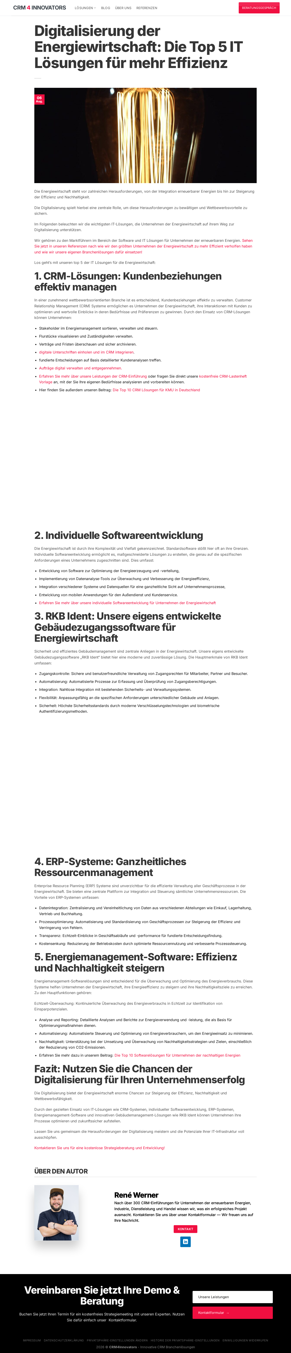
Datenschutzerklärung (64, 1340)
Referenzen (146, 8)
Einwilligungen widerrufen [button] (245, 1340)
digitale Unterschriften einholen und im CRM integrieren (86, 352)
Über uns (123, 8)
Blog (105, 8)
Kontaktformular (202, 1214)
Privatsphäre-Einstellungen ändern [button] (117, 1340)
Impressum (32, 1340)
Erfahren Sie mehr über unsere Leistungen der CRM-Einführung (93, 376)
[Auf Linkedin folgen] (185, 1242)
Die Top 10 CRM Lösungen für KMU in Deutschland (156, 390)
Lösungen (85, 8)
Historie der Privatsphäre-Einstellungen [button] (185, 1340)
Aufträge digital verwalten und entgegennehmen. (80, 368)
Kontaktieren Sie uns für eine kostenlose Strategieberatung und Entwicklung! (100, 1148)
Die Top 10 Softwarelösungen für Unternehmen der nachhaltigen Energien (177, 1055)
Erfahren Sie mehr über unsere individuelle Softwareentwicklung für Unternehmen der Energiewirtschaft (127, 603)
